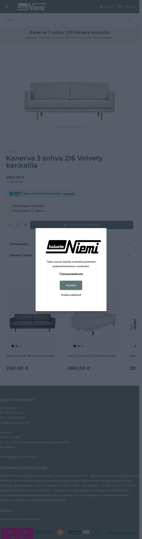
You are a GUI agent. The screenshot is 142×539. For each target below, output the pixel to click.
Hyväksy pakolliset (71, 294)
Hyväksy (71, 285)
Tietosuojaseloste (71, 273)
